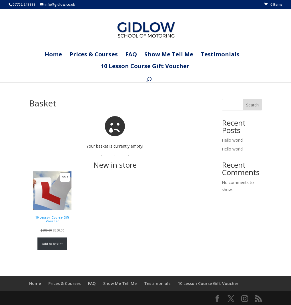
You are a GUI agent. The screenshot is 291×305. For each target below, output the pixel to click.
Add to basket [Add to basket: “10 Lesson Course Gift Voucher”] (52, 244)
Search (252, 105)
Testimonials (220, 55)
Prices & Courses (93, 55)
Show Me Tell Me (168, 55)
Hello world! (233, 140)
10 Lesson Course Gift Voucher (145, 67)
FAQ (131, 55)
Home (53, 55)
